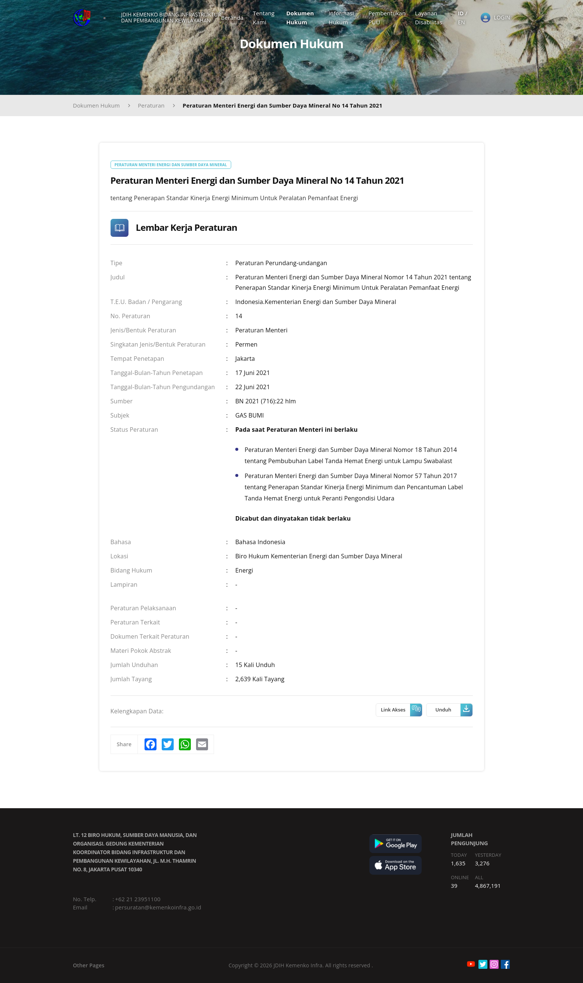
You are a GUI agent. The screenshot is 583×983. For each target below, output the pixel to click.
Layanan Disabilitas (430, 20)
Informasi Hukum (343, 20)
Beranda (237, 20)
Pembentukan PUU (388, 20)
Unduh (453, 710)
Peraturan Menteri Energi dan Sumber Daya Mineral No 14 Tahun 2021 (282, 105)
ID (461, 15)
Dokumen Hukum (303, 20)
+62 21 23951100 (138, 899)
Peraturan (151, 105)
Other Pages (88, 965)
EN (461, 25)
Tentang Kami (268, 20)
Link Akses (401, 710)
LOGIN (502, 20)
